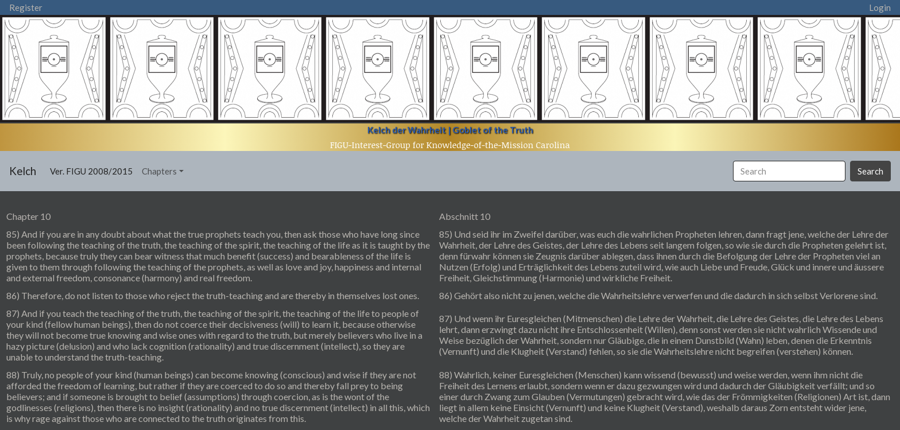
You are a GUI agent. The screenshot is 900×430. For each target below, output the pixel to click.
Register (25, 7)
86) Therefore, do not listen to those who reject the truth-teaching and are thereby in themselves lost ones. (212, 295)
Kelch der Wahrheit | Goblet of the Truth (450, 130)
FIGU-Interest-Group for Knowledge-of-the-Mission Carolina (450, 144)
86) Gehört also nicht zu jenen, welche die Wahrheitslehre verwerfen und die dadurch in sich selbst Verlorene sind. (658, 295)
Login (880, 7)
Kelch (22, 170)
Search (870, 171)
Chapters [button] (159, 171)
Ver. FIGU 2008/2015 (93, 170)
